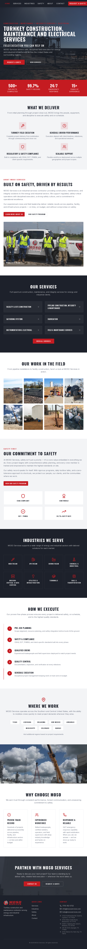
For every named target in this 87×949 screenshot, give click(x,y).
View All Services (43, 341)
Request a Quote (78, 3)
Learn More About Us (14, 214)
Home (7, 3)
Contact (60, 3)
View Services (35, 62)
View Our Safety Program (15, 483)
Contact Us (32, 884)
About (50, 3)
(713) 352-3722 (67, 906)
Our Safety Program (36, 214)
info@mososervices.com (70, 909)
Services (17, 3)
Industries (29, 3)
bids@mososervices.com (70, 912)
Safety (41, 3)
